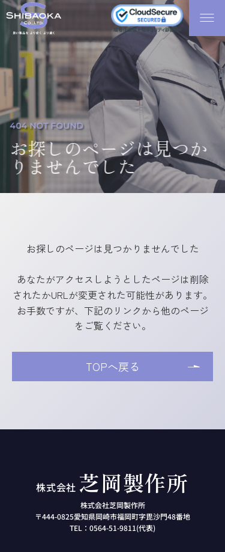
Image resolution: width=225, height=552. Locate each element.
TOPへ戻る (113, 366)
